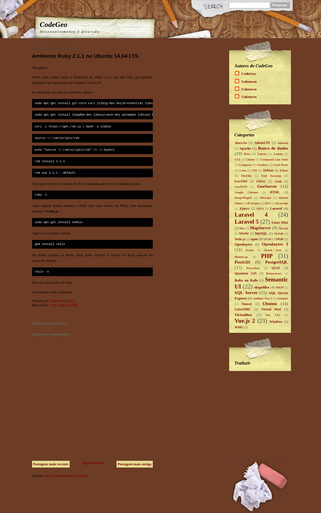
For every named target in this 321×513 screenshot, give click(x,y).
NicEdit (279, 233)
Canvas (262, 153)
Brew (247, 153)
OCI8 (267, 239)
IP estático (253, 203)
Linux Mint (280, 223)
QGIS (276, 268)
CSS (254, 170)
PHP (267, 256)
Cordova (262, 164)
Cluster (250, 159)
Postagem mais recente (51, 464)
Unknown (249, 81)
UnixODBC (243, 309)
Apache (245, 148)
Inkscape (265, 197)
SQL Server (246, 292)
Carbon (278, 153)
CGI (237, 159)
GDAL (261, 181)
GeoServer (267, 186)
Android (282, 143)
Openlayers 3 (275, 244)
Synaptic (282, 298)
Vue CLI (273, 315)
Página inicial (93, 463)
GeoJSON (241, 186)
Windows (276, 322)
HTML (275, 192)
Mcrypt (283, 228)
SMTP (280, 287)
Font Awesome (271, 175)
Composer (245, 164)
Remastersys (274, 273)
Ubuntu (270, 303)
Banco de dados (273, 148)
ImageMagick (243, 197)
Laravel (276, 208)
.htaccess (241, 143)
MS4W (244, 233)
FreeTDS (241, 181)
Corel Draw (280, 164)
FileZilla (246, 175)
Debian (268, 170)
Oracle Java (272, 250)
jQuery (245, 208)
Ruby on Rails (68, 305)
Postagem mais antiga (135, 464)
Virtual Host (271, 309)
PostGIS (242, 262)
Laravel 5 (247, 221)
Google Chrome (246, 192)
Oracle (249, 250)
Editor (284, 170)
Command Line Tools (274, 159)
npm (254, 239)
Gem (53, 305)
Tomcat (247, 304)
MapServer (260, 227)
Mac (242, 228)
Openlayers (244, 244)
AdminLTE (262, 143)
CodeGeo (53, 24)
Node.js (240, 239)
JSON (260, 208)
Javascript (281, 203)
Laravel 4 (251, 214)
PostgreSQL (276, 262)
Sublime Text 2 (262, 298)
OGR (279, 239)
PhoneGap (241, 256)
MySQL (261, 233)
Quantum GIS (246, 273)
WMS (239, 327)
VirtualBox (243, 315)
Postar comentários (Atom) (66, 475)
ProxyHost (253, 268)
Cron (242, 170)
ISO (267, 203)
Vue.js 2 (245, 320)
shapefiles (261, 287)
